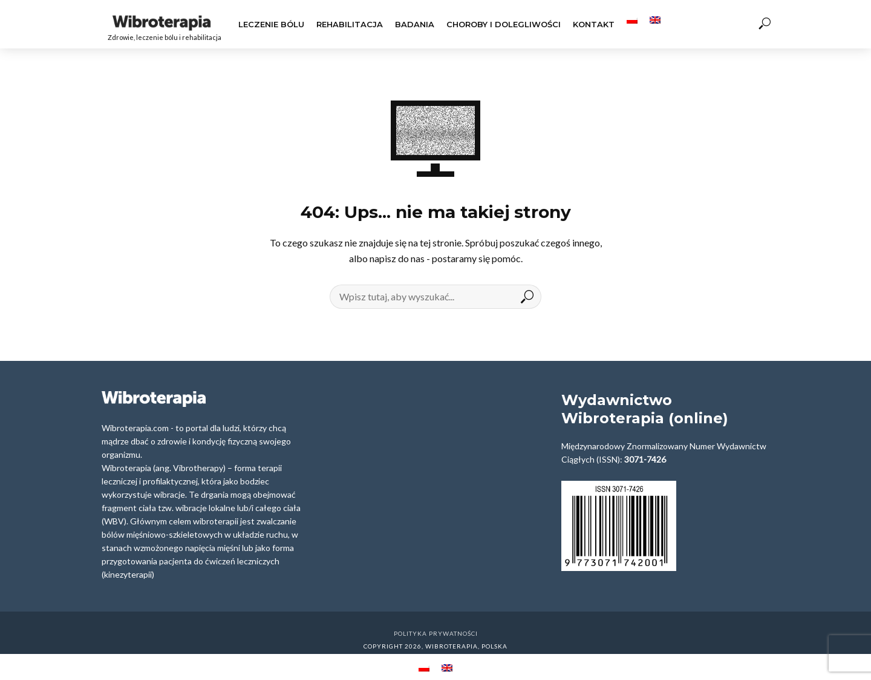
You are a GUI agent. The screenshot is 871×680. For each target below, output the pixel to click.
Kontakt (594, 24)
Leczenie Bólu (271, 24)
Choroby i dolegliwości (503, 24)
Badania (414, 24)
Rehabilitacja (349, 24)
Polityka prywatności (436, 633)
